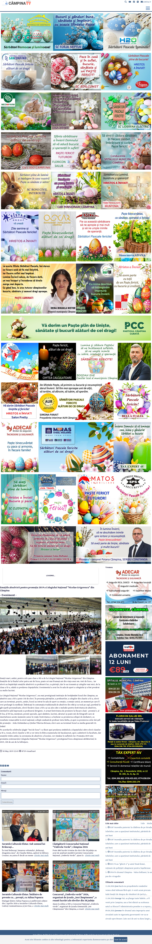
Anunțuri (102, 934)
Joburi (109, 934)
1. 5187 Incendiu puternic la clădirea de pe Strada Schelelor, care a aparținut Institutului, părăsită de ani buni (128, 831)
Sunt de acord (120, 939)
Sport (95, 934)
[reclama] (76, 50)
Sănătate (80, 934)
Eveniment (61, 934)
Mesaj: (3, 790)
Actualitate (38, 934)
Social (53, 934)
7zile (143, 823)
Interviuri (71, 934)
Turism (116, 934)
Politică (46, 934)
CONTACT (146, 1)
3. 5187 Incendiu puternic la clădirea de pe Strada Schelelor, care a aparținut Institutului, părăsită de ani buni (128, 855)
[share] (1, 765)
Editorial (88, 934)
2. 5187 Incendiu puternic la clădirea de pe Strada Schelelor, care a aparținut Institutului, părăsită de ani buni (128, 843)
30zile (149, 823)
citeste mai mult (41, 855)
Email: (3, 782)
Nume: (4, 774)
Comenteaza (7, 801)
